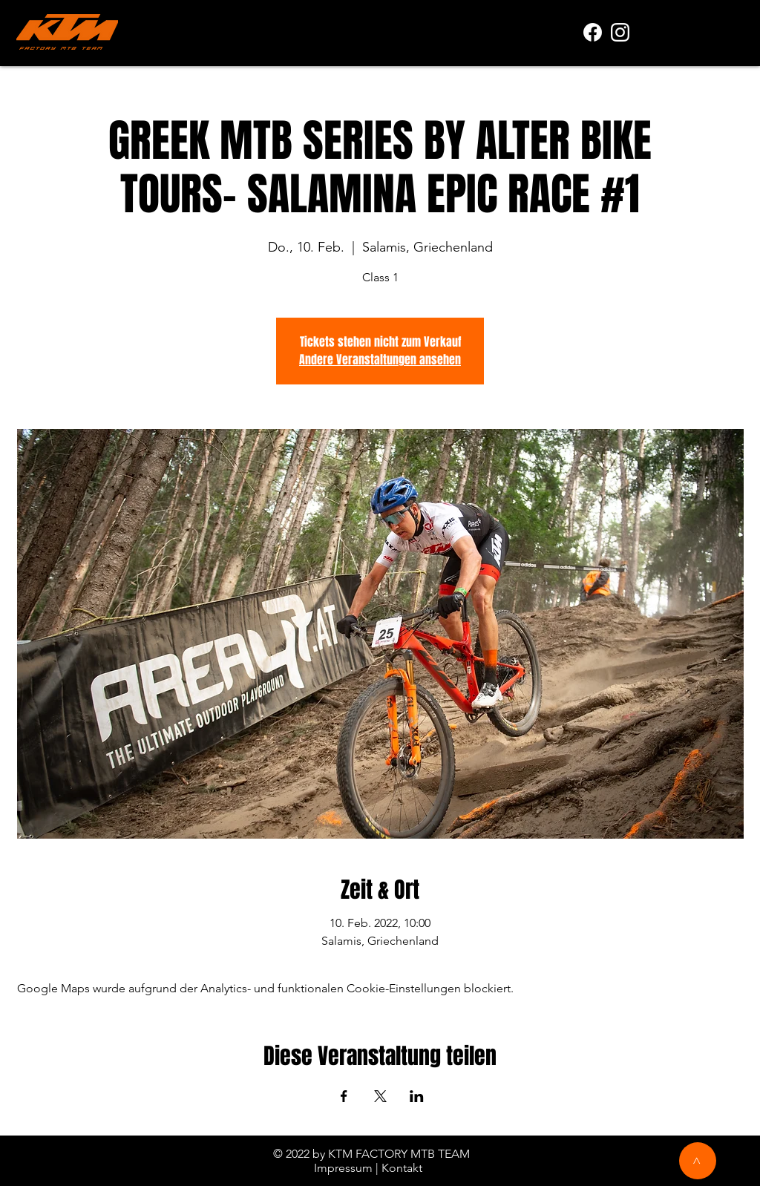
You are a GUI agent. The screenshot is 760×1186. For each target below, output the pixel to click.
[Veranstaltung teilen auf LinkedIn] (417, 1096)
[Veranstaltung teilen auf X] (380, 1096)
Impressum (343, 1168)
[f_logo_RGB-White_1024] (592, 32)
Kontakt (401, 1168)
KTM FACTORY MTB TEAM (399, 1154)
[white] (620, 32)
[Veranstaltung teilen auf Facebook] (344, 1096)
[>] (697, 1160)
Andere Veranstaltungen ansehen (380, 359)
